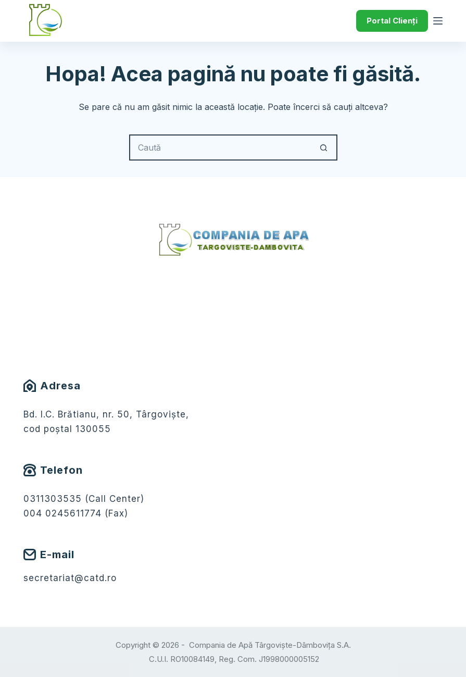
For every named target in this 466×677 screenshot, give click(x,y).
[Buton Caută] (324, 147)
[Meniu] (438, 21)
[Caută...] (220, 147)
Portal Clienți (392, 21)
